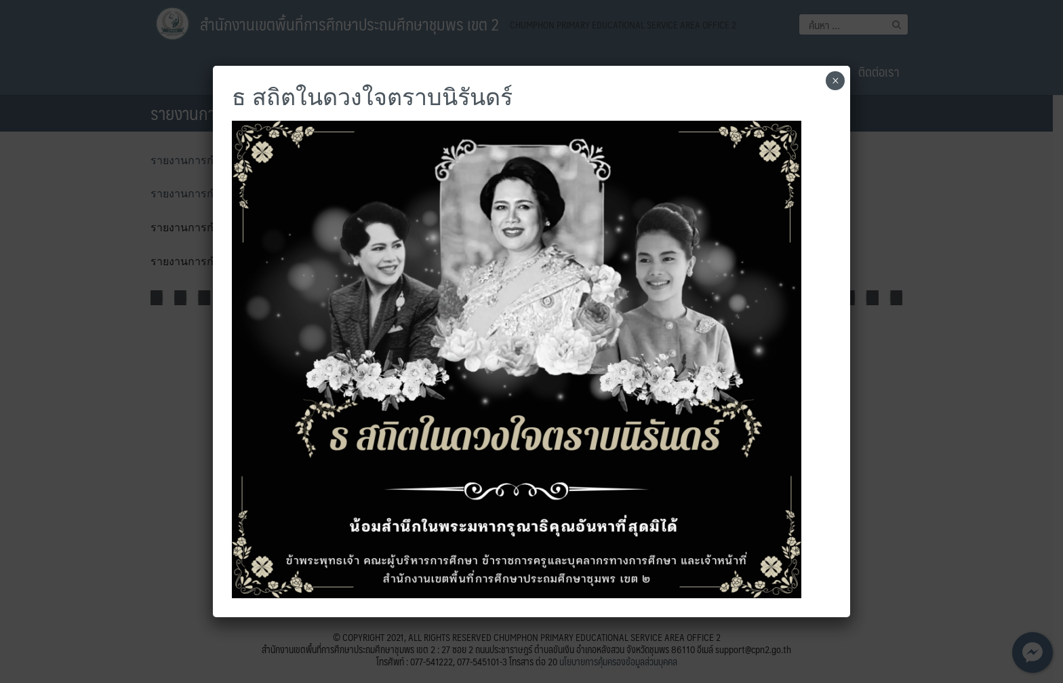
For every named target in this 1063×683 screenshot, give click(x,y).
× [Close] (835, 80)
